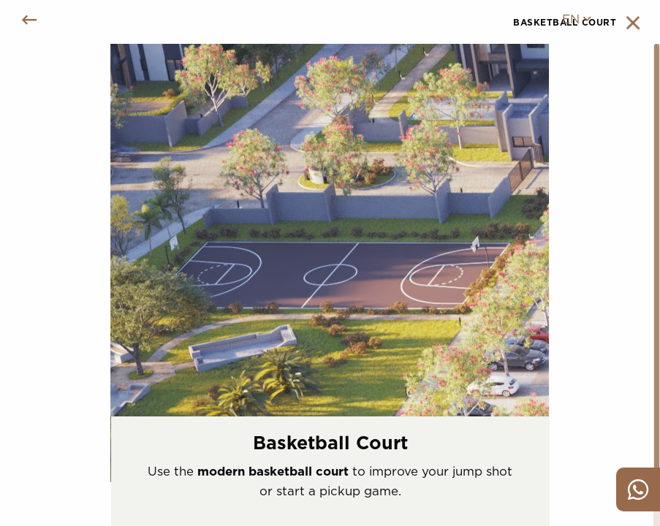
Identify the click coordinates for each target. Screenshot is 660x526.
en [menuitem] (576, 19)
